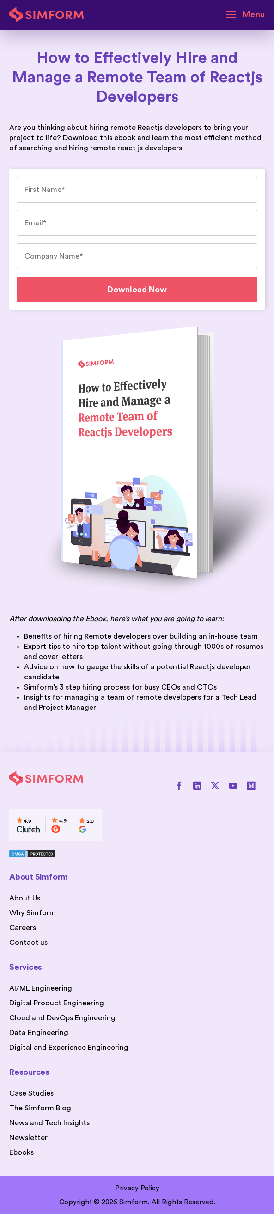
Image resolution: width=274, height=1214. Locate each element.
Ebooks (21, 1152)
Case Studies (31, 1093)
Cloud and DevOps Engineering (62, 1018)
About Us (24, 898)
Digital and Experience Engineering (68, 1047)
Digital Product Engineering (56, 1003)
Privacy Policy (137, 1188)
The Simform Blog (40, 1108)
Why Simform (32, 913)
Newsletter (28, 1137)
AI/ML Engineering (40, 988)
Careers (22, 927)
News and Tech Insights (49, 1123)
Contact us (28, 942)
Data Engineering (38, 1032)
